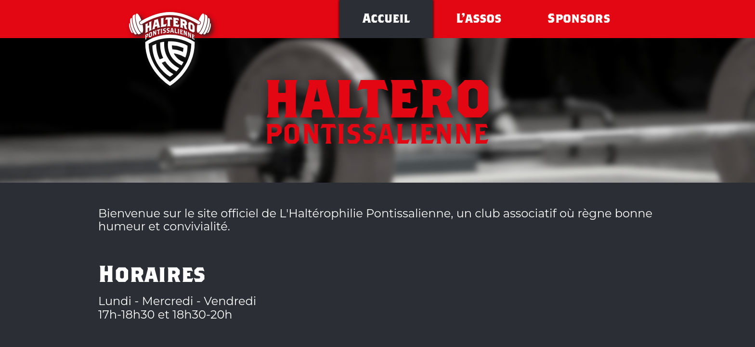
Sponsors (578, 19)
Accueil (386, 19)
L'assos (478, 19)
